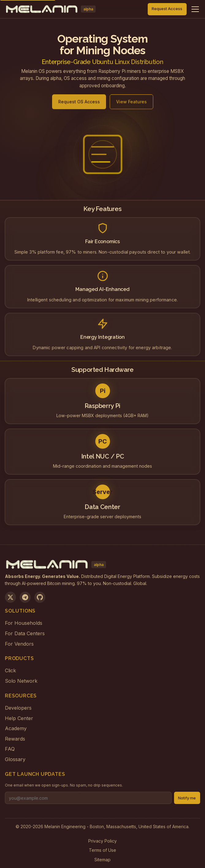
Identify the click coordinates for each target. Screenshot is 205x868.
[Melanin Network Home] (50, 9)
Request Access (167, 8)
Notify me (187, 798)
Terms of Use (102, 850)
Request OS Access (79, 105)
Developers (18, 708)
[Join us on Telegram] (25, 597)
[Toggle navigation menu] (195, 9)
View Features (131, 105)
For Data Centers (25, 633)
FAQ (10, 749)
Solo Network (21, 681)
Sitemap (102, 859)
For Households (23, 623)
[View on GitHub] (39, 597)
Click (10, 670)
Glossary (15, 759)
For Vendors (19, 644)
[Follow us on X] (10, 597)
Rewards (15, 739)
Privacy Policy (102, 840)
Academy (16, 728)
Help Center (19, 718)
